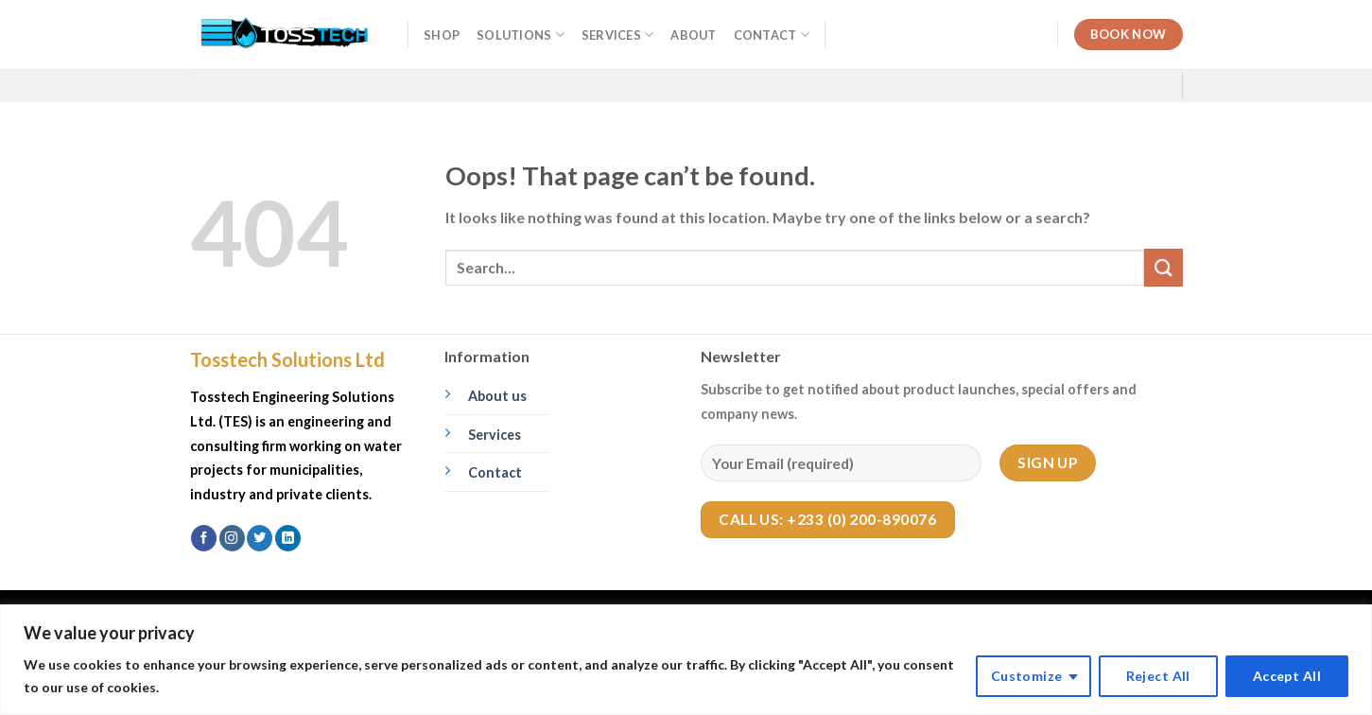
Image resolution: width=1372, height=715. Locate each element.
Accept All (1287, 676)
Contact (771, 35)
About (693, 35)
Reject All (1158, 676)
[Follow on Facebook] (204, 538)
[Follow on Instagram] (232, 538)
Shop (442, 35)
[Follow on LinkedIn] (288, 538)
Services (618, 35)
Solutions (520, 35)
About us (497, 396)
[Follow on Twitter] (259, 538)
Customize (1027, 676)
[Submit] (1163, 267)
